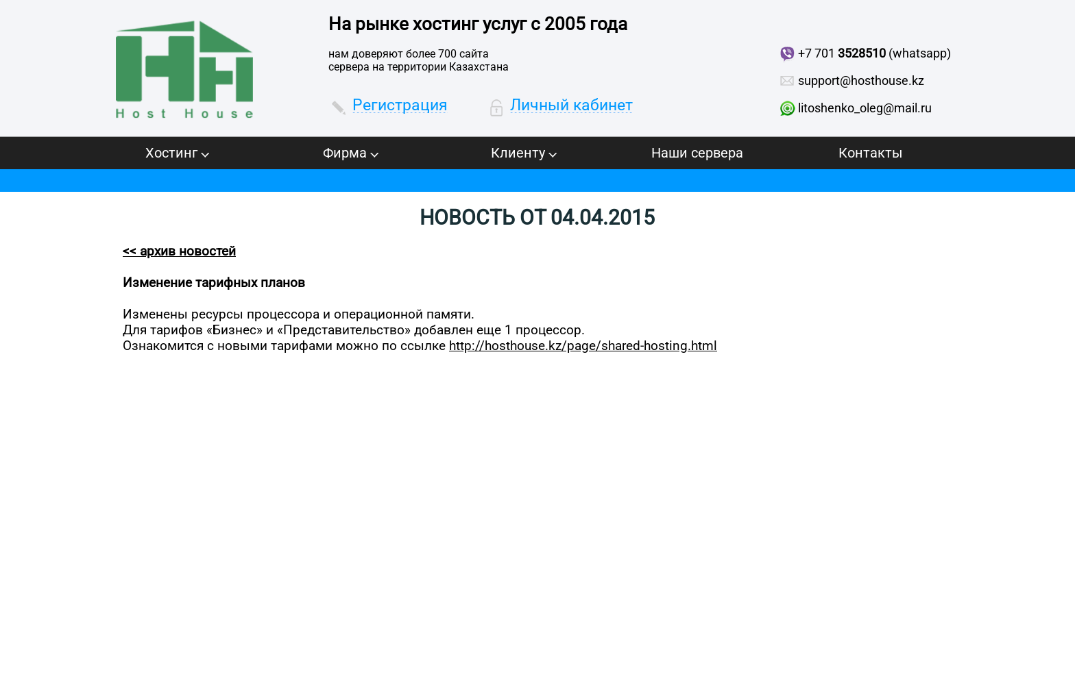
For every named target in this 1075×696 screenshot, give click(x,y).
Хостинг (177, 153)
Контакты (870, 153)
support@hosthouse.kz (861, 80)
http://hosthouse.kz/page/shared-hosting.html (583, 345)
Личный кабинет (571, 105)
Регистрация (400, 105)
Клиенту (524, 153)
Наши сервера (697, 153)
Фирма (350, 153)
